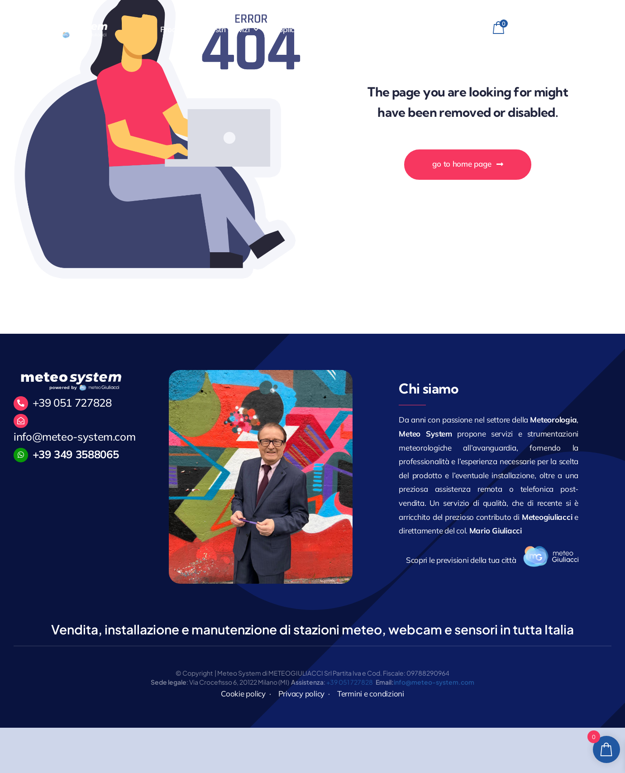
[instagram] (578, 29)
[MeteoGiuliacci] (69, 24)
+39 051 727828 (72, 402)
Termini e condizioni (370, 693)
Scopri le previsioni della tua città (461, 560)
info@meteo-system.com (74, 436)
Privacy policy (301, 693)
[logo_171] (550, 549)
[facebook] (562, 29)
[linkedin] (594, 29)
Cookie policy (243, 693)
